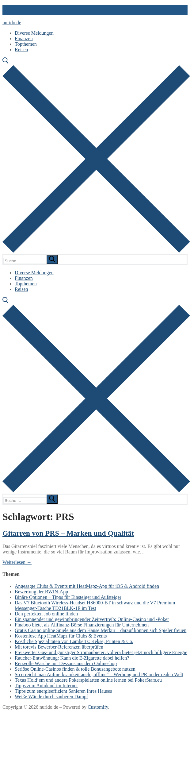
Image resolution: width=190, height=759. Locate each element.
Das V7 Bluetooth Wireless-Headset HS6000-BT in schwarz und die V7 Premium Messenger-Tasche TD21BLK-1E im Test (95, 605)
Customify (98, 707)
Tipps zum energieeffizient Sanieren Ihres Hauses (63, 691)
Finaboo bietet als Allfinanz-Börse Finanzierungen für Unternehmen (82, 624)
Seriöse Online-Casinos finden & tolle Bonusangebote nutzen (75, 669)
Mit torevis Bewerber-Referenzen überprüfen (59, 646)
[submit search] (52, 259)
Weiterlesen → (17, 562)
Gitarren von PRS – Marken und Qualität (68, 533)
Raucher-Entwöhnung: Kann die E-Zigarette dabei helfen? (72, 658)
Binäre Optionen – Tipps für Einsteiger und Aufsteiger (68, 597)
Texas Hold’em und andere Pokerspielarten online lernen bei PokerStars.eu (88, 680)
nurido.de (11, 22)
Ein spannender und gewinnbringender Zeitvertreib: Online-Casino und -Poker (92, 619)
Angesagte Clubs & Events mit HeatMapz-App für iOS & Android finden (87, 586)
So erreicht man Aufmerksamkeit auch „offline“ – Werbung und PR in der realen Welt (99, 674)
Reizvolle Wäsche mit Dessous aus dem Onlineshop (66, 663)
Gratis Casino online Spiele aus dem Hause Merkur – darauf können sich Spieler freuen (100, 630)
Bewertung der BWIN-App (41, 591)
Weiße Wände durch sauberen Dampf (51, 696)
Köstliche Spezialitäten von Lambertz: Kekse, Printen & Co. (74, 641)
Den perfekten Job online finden (46, 613)
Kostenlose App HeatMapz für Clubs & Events (61, 635)
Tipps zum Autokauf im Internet (46, 685)
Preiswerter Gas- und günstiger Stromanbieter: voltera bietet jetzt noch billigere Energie (101, 652)
